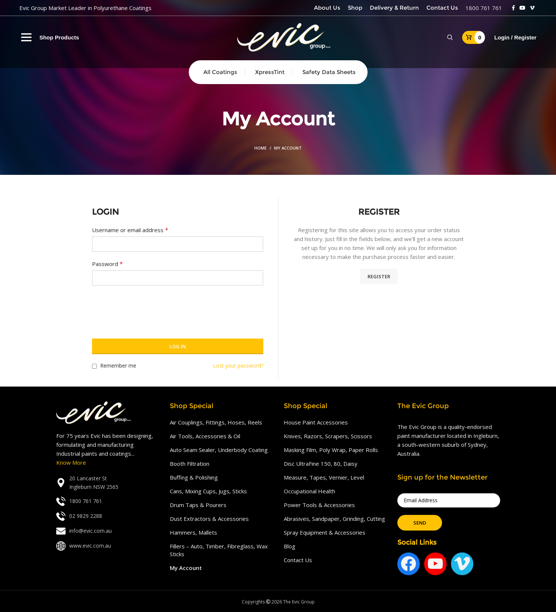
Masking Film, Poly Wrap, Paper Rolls (331, 450)
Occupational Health (309, 491)
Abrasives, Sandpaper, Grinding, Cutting (334, 518)
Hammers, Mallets (193, 532)
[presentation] (148, 307)
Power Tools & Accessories (319, 505)
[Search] (450, 37)
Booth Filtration (189, 463)
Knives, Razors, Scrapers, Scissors (328, 436)
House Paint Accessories (316, 422)
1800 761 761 (484, 8)
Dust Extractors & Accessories (209, 518)
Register (379, 276)
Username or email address (130, 230)
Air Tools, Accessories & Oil (205, 436)
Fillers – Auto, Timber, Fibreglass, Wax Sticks (219, 550)
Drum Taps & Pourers (198, 505)
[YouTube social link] (522, 8)
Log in (177, 346)
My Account (186, 567)
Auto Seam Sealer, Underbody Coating (219, 450)
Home (260, 148)
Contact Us (298, 560)
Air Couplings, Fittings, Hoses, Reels (216, 422)
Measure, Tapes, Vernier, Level (324, 477)
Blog (289, 546)
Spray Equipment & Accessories (324, 532)
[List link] (107, 482)
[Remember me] (94, 366)
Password (107, 264)
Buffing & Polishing (194, 477)
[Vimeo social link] (532, 8)
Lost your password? (238, 365)
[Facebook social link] (513, 8)
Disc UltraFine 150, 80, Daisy (321, 463)
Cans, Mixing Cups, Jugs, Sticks (208, 491)
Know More (71, 462)
